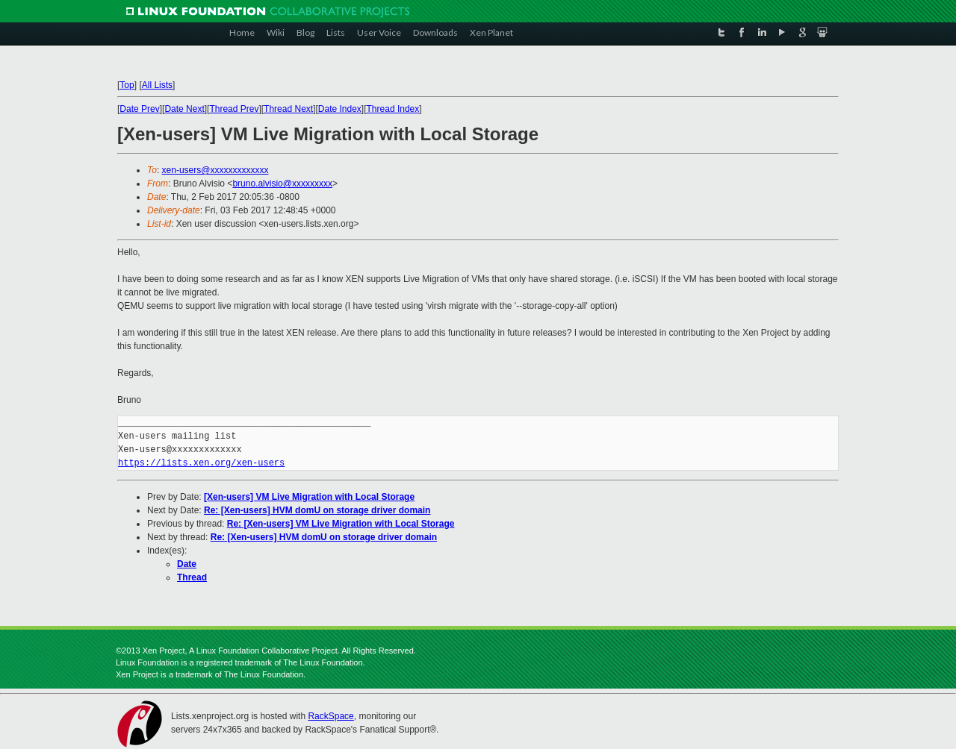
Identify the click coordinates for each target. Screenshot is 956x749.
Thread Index (393, 109)
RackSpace (330, 716)
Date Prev (139, 109)
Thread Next (288, 109)
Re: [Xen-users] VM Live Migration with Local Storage (341, 523)
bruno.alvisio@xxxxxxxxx (282, 183)
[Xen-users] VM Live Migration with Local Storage (309, 497)
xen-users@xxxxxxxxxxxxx (215, 170)
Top (127, 85)
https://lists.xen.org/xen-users (201, 463)
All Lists (157, 85)
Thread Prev (233, 109)
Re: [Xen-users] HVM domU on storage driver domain (317, 510)
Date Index (339, 109)
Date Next (184, 109)
